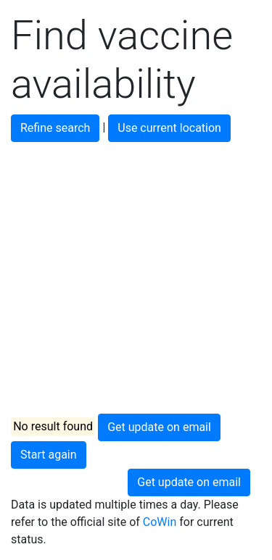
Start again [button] (48, 454)
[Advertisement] (136, 278)
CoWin (159, 522)
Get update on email (159, 427)
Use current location (169, 128)
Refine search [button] (55, 128)
